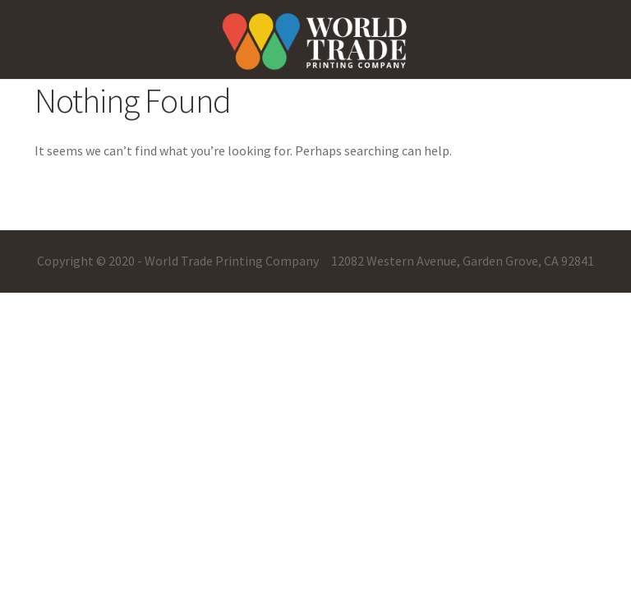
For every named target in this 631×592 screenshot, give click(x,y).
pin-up (12, 0)
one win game (21, 0)
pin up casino (7, 0)
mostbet (16, 0)
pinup (1, 0)
